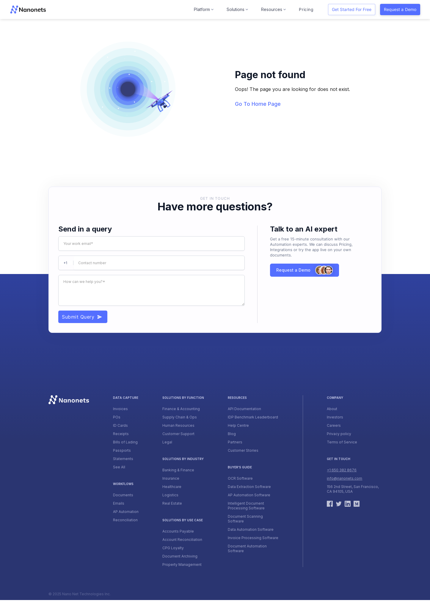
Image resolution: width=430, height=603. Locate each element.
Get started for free (351, 9)
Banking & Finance (178, 470)
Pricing (306, 9)
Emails (118, 503)
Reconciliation (125, 520)
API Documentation (244, 409)
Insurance (170, 478)
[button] (204, 9)
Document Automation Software (247, 548)
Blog (232, 434)
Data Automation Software (251, 529)
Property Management (182, 564)
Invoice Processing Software (253, 538)
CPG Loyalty (173, 548)
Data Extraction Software (249, 486)
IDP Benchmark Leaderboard (253, 417)
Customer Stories (243, 450)
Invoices (120, 409)
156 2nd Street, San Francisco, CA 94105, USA (353, 489)
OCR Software (240, 478)
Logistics (170, 495)
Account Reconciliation (182, 539)
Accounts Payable (178, 531)
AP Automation (126, 511)
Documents (123, 495)
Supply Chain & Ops (179, 417)
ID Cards (120, 425)
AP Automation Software (249, 495)
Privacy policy (339, 434)
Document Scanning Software (245, 518)
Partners (235, 442)
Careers (334, 425)
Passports (122, 450)
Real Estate (172, 503)
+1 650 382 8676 (342, 470)
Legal (167, 442)
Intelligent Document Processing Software (246, 505)
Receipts (121, 434)
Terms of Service (342, 442)
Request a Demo (400, 9)
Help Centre (238, 425)
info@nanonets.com (344, 478)
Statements (123, 458)
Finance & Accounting (181, 409)
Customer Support (178, 434)
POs (116, 417)
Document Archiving (179, 556)
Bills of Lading (125, 442)
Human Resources (178, 425)
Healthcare (171, 486)
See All (119, 467)
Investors (335, 417)
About (332, 409)
